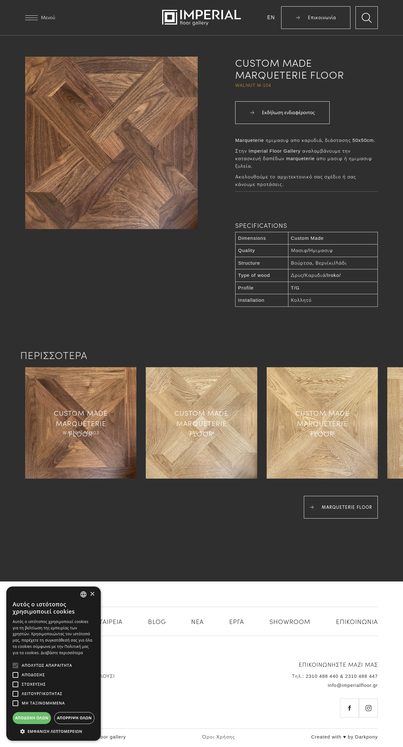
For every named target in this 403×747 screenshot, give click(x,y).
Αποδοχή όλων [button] (31, 718)
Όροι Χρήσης (218, 736)
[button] (53, 731)
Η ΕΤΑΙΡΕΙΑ (105, 621)
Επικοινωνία (316, 17)
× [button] (92, 594)
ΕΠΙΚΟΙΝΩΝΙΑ (357, 621)
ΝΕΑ (197, 621)
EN (271, 17)
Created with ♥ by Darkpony (344, 736)
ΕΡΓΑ (236, 621)
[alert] (53, 664)
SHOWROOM (290, 621)
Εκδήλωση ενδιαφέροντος (282, 112)
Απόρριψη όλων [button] (74, 718)
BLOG (157, 621)
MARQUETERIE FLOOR (340, 507)
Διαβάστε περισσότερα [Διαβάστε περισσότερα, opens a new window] (62, 652)
